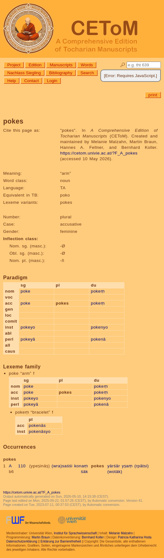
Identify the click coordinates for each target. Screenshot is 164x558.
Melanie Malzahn (121, 533)
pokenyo (99, 327)
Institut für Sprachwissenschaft (75, 533)
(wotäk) (114, 471)
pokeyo (28, 327)
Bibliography (60, 72)
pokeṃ (97, 291)
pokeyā (28, 339)
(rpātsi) (141, 466)
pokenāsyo (40, 431)
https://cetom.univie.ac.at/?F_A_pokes (98, 153)
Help (11, 80)
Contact (31, 80)
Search (87, 72)
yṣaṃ (127, 466)
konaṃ (81, 466)
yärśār (113, 466)
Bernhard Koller (93, 537)
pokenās (37, 425)
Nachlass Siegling (24, 72)
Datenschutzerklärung (21, 541)
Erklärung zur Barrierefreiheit (61, 541)
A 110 (17, 466)
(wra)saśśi (62, 466)
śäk (84, 471)
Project (13, 65)
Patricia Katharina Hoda (135, 537)
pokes (97, 466)
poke (25, 291)
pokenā (98, 339)
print (152, 95)
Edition (34, 65)
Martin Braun (41, 537)
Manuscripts (61, 65)
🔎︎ (122, 65)
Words (87, 65)
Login (52, 80)
